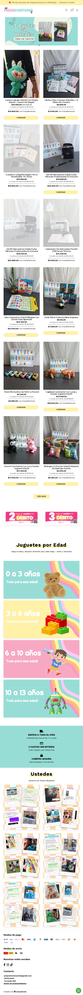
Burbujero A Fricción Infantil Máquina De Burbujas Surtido (61, 467)
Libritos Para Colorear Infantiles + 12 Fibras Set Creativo (61, 101)
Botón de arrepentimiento (15, 983)
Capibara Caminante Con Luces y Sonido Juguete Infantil (61, 393)
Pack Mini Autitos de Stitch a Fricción (21, 392)
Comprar (21, 118)
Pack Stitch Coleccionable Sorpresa (61, 317)
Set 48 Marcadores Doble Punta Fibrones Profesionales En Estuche (61, 176)
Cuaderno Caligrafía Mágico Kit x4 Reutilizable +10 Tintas (22, 176)
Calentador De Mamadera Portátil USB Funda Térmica (61, 250)
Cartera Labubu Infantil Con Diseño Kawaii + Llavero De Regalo (21, 101)
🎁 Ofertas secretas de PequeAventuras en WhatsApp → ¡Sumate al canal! (41, 2)
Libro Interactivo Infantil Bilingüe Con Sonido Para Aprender (21, 318)
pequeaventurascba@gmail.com (17, 976)
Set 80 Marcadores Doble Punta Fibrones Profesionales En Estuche (21, 250)
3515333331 (9, 978)
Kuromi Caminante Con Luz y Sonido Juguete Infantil (21, 467)
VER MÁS (41, 496)
